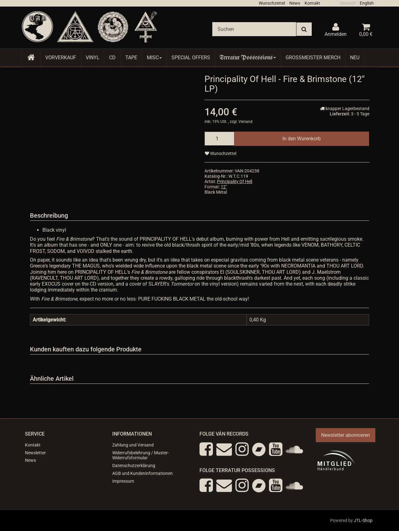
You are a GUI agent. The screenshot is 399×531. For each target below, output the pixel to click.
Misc (154, 57)
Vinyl (92, 57)
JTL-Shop (363, 520)
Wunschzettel (272, 3)
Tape (131, 57)
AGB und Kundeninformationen (142, 473)
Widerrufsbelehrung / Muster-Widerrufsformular (140, 455)
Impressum (123, 481)
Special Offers (190, 57)
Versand (245, 121)
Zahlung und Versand (133, 444)
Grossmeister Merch (313, 57)
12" (224, 186)
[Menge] (219, 139)
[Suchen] (254, 29)
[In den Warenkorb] (301, 139)
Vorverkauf (60, 57)
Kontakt (312, 3)
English (367, 3)
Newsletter (35, 452)
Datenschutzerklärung (133, 465)
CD (112, 57)
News (294, 3)
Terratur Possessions (248, 57)
